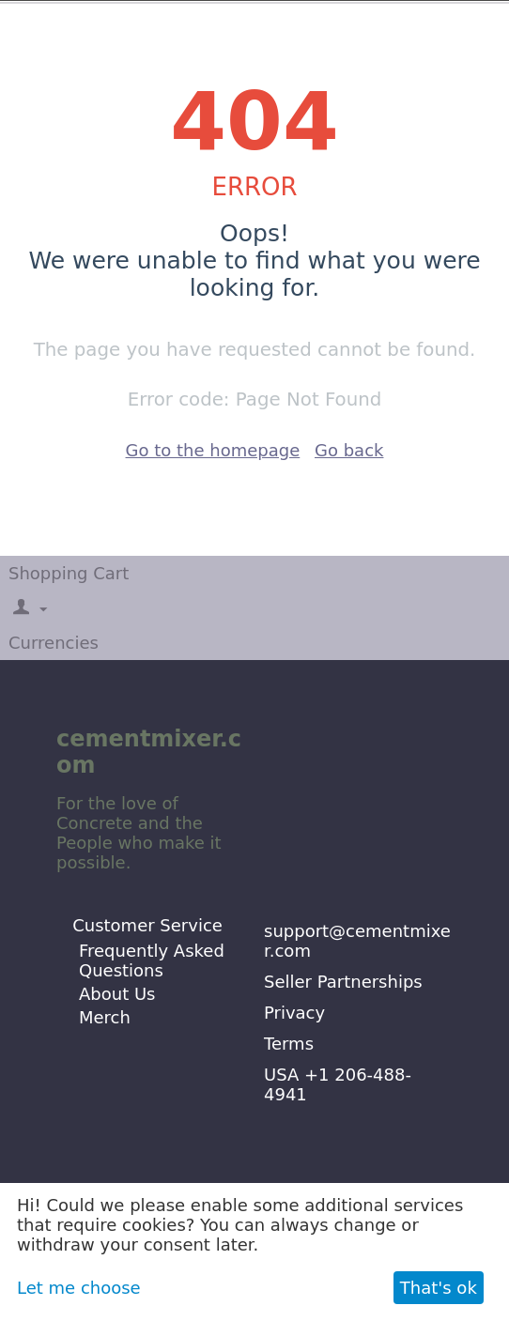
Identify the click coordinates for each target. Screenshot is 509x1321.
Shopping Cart (68, 573)
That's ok (438, 1288)
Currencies (53, 643)
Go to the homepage (213, 450)
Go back (349, 450)
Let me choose (79, 1288)
